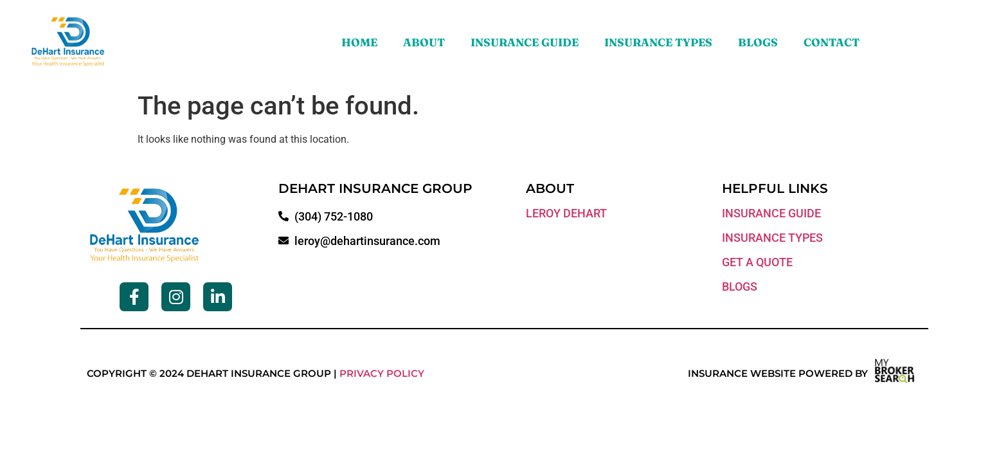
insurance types (772, 237)
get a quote (757, 262)
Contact (832, 42)
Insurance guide (771, 213)
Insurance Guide (525, 42)
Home (359, 42)
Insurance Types (658, 42)
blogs (739, 286)
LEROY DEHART (566, 213)
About (424, 42)
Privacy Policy (381, 373)
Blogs (758, 42)
